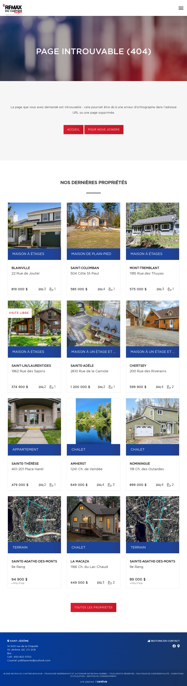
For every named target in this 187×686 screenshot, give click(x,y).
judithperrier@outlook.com (34, 660)
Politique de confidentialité (152, 674)
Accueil (73, 129)
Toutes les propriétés (93, 607)
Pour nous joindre (104, 129)
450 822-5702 (22, 657)
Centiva (101, 681)
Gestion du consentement (102, 676)
